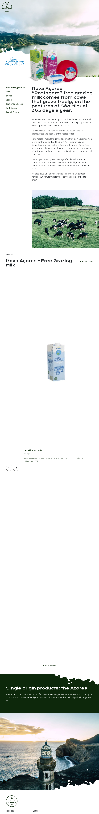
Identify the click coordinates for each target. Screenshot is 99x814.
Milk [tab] (9, 91)
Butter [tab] (10, 96)
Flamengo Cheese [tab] (15, 104)
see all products (86, 261)
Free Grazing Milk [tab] (15, 87)
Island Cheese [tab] (14, 112)
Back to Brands (49, 666)
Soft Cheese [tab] (12, 108)
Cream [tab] (10, 100)
